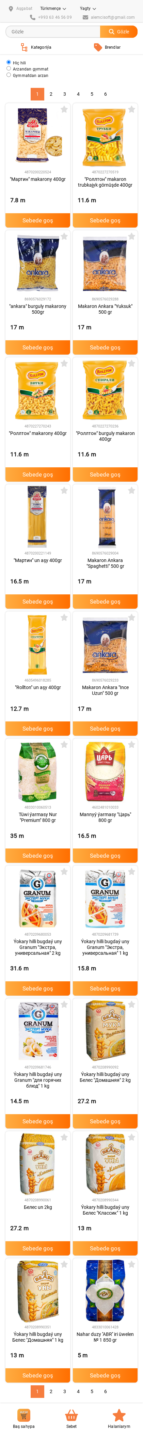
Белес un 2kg (38, 1207)
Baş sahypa (24, 1419)
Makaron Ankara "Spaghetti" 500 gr (105, 563)
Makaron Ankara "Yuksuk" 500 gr (105, 309)
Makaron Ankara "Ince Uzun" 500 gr (105, 690)
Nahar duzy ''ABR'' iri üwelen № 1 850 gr (105, 1337)
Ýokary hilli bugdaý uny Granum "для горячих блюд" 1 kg (38, 1080)
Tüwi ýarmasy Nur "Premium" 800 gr (38, 817)
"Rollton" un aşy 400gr (38, 687)
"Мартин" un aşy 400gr (38, 560)
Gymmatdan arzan (27, 75)
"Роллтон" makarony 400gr (38, 433)
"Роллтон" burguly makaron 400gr (105, 436)
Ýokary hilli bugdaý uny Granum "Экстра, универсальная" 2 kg (38, 947)
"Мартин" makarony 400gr (38, 179)
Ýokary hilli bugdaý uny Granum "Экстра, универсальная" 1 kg (105, 947)
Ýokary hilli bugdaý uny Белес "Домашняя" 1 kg (37, 1337)
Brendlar (107, 47)
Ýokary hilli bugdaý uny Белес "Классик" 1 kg (105, 1210)
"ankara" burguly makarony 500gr (37, 309)
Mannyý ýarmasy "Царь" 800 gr (105, 817)
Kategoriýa (36, 47)
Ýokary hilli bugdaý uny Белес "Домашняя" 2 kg (105, 1077)
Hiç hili (16, 62)
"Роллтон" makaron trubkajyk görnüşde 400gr (105, 182)
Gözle (119, 31)
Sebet (71, 1419)
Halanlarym (119, 1419)
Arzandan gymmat (27, 68)
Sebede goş (37, 220)
